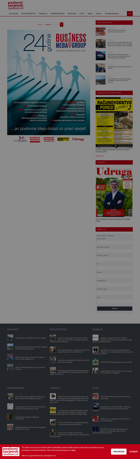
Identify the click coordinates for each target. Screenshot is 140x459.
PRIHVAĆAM (118, 451)
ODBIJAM (133, 451)
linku (73, 450)
